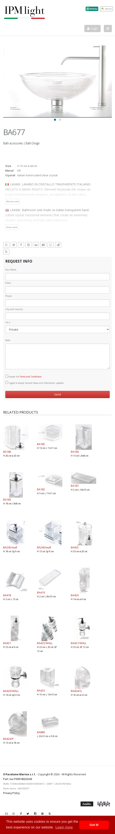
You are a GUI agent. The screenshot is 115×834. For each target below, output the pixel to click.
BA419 (41, 592)
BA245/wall (10, 547)
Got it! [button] (94, 825)
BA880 (41, 732)
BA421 (7, 643)
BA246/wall (44, 547)
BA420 (75, 595)
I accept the (23, 376)
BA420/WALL (11, 691)
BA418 (7, 595)
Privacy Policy (11, 793)
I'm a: (8, 322)
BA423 (41, 690)
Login (92, 28)
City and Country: (14, 309)
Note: (8, 340)
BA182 (41, 489)
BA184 (75, 452)
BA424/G (76, 691)
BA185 (41, 444)
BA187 (75, 486)
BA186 (7, 452)
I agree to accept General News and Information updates (34, 382)
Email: (8, 282)
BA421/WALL (78, 643)
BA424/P (8, 739)
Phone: (8, 296)
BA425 (75, 547)
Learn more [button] (64, 827)
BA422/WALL (45, 643)
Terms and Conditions (30, 376)
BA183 (7, 499)
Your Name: (11, 269)
